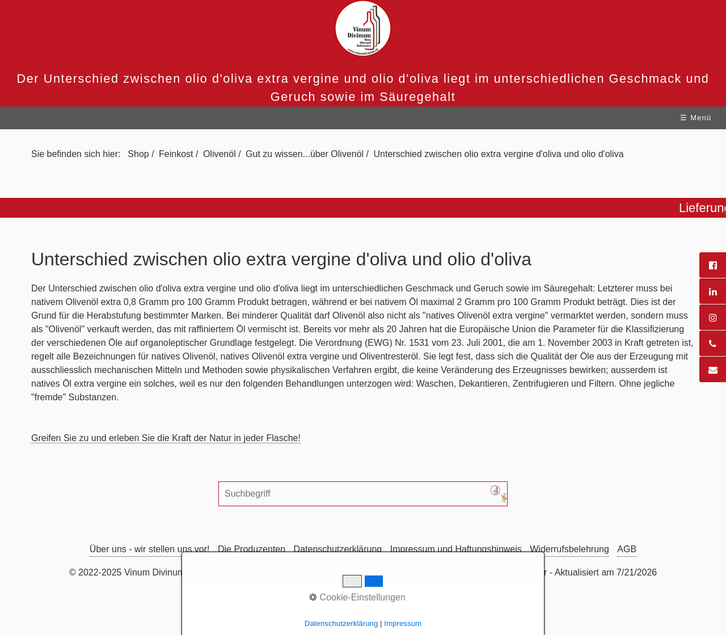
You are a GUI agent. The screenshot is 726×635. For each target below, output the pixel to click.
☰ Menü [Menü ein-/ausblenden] (695, 117)
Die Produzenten (251, 549)
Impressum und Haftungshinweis (456, 549)
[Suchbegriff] (363, 493)
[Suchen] (498, 493)
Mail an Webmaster (508, 572)
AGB (626, 549)
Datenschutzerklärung (338, 549)
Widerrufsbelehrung (569, 549)
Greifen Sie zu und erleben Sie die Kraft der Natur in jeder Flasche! (166, 438)
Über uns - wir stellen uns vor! (150, 549)
